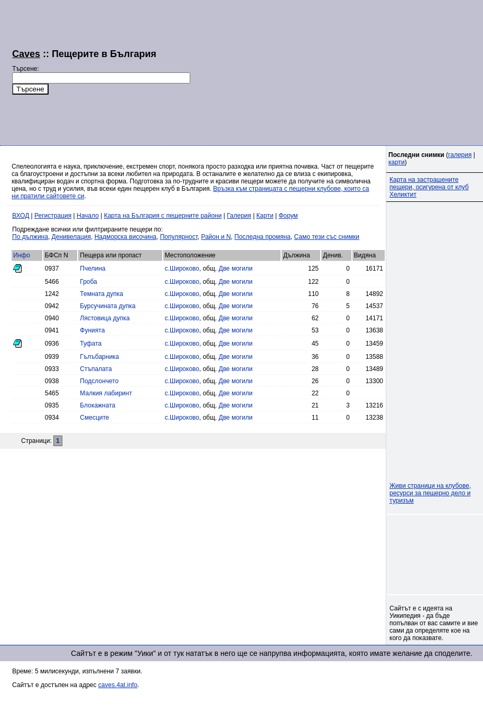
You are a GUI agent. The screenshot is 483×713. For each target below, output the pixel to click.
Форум (288, 215)
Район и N (216, 236)
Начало (88, 215)
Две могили (236, 268)
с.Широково (182, 268)
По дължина (30, 236)
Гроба (88, 281)
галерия (459, 155)
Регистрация (52, 215)
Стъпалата (96, 369)
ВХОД (20, 215)
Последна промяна (263, 236)
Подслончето (99, 381)
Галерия (239, 215)
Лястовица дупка (104, 318)
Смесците (94, 417)
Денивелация (71, 236)
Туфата (90, 343)
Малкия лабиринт (106, 393)
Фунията (92, 330)
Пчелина (92, 268)
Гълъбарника (99, 356)
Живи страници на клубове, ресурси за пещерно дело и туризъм (430, 493)
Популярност (179, 236)
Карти (264, 215)
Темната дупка (101, 294)
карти (396, 162)
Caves (26, 54)
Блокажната (97, 405)
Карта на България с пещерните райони (163, 215)
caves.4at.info (117, 685)
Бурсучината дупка (107, 306)
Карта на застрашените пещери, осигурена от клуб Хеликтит (429, 187)
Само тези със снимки (326, 236)
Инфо (21, 255)
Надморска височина (125, 236)
